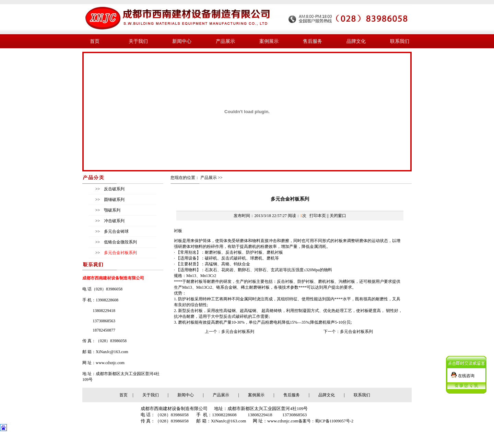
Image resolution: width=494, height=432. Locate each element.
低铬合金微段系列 (120, 242)
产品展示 (225, 41)
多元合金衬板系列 (237, 331)
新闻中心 (181, 41)
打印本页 (317, 215)
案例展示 (269, 41)
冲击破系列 (114, 220)
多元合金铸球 (116, 231)
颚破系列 (111, 210)
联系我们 (399, 41)
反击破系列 (114, 189)
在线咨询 (466, 373)
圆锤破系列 (114, 199)
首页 (94, 41)
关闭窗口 (338, 215)
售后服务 (312, 41)
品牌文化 (356, 41)
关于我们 (138, 41)
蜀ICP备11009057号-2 (334, 421)
